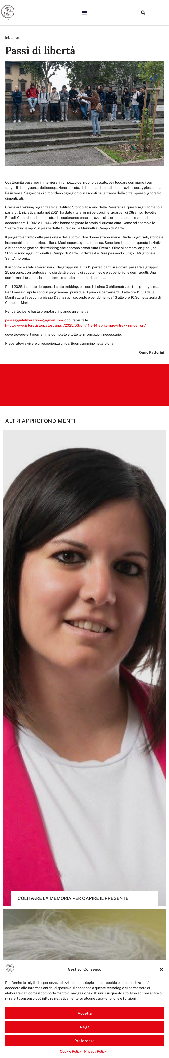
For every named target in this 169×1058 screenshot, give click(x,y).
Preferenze (84, 1041)
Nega (84, 1027)
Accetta (85, 1013)
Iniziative (12, 38)
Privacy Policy (95, 1051)
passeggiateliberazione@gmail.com (34, 320)
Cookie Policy (71, 1051)
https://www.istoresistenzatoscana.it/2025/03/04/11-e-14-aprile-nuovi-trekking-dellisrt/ (75, 325)
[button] (161, 969)
